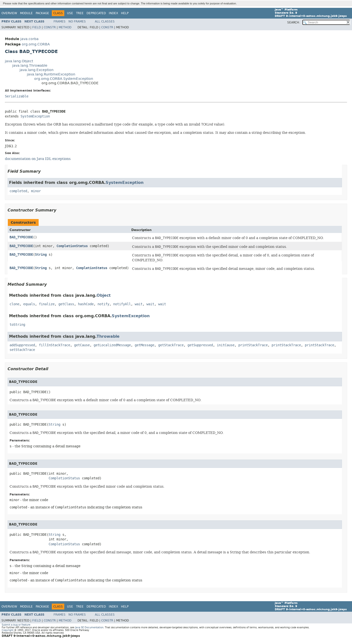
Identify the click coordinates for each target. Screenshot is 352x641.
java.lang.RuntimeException (51, 74)
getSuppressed (200, 345)
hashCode (86, 304)
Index (113, 13)
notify (103, 304)
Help (125, 13)
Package (42, 13)
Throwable (108, 336)
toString (17, 325)
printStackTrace (253, 345)
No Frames (77, 21)
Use (70, 13)
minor (36, 191)
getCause (82, 345)
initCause (225, 345)
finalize (47, 304)
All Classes (105, 21)
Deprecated (96, 13)
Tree (80, 13)
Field (36, 27)
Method (65, 27)
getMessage (144, 345)
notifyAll (122, 304)
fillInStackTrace (54, 345)
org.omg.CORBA (36, 44)
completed (18, 191)
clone (14, 304)
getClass (66, 304)
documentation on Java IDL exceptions (38, 159)
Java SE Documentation (89, 627)
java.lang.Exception (37, 70)
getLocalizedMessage (112, 345)
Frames (60, 21)
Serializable (16, 96)
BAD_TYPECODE (21, 237)
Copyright (7, 630)
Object (104, 295)
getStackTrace (171, 345)
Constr (50, 27)
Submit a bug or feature (16, 624)
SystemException (35, 116)
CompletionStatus (72, 246)
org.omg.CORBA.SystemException (63, 79)
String (41, 254)
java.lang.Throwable (29, 65)
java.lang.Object (19, 61)
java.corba (29, 39)
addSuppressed (22, 345)
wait (139, 304)
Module (26, 13)
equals (29, 304)
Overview (9, 13)
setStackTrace (22, 350)
